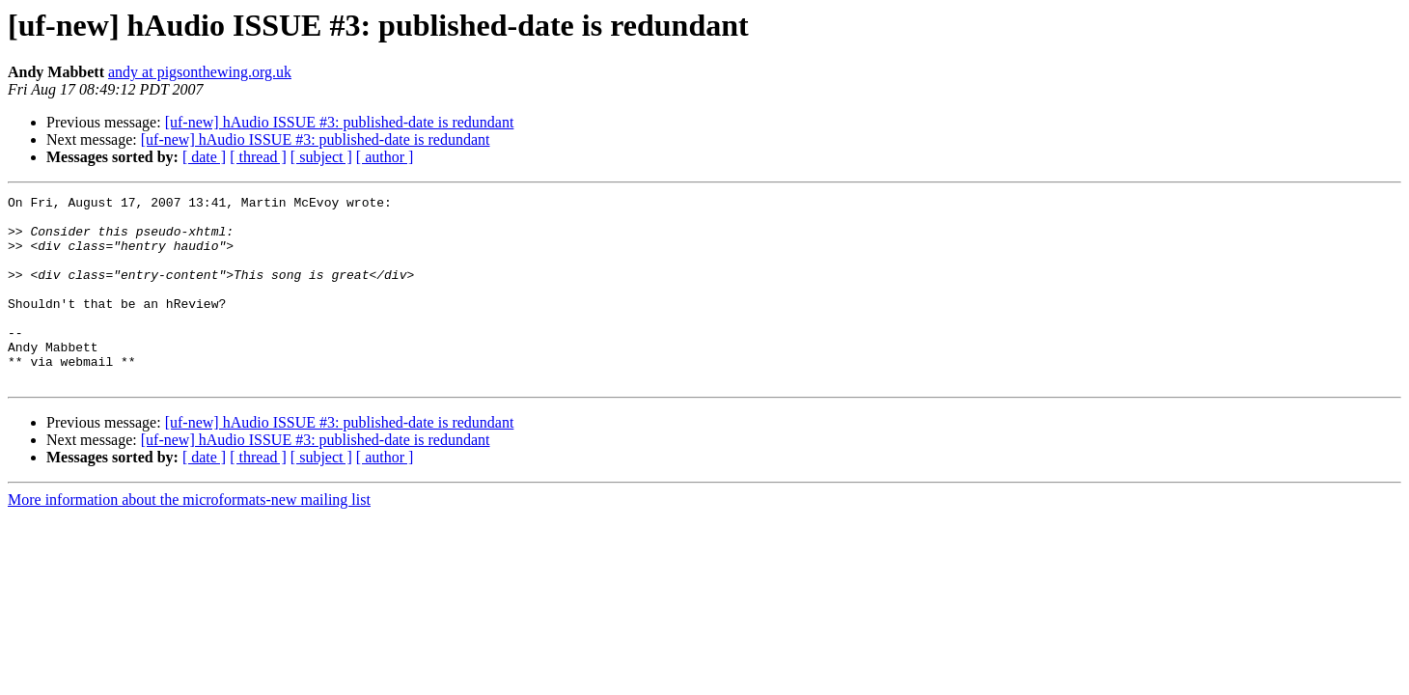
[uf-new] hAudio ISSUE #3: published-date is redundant (339, 122)
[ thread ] (258, 157)
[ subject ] (321, 157)
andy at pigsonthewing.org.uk (199, 72)
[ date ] (204, 157)
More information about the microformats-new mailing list (189, 537)
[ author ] (385, 157)
